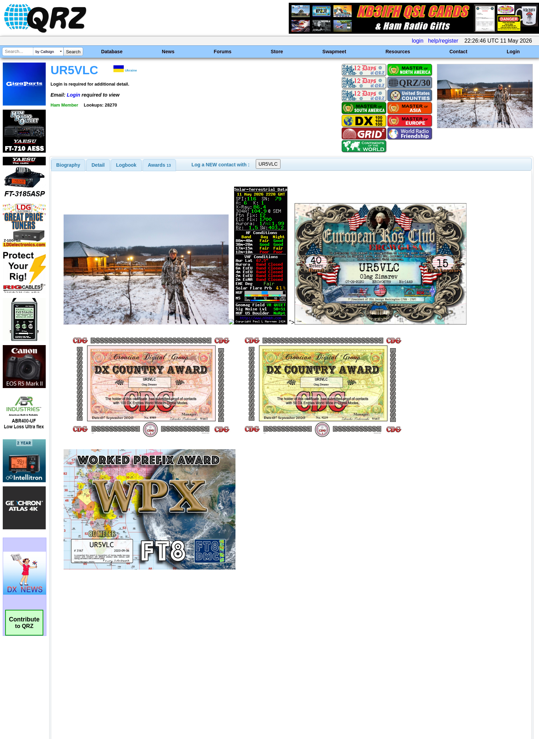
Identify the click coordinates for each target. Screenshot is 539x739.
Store (277, 51)
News (168, 51)
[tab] (68, 165)
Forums (222, 51)
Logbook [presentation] (126, 165)
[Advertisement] (185, 667)
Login (513, 51)
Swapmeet (334, 51)
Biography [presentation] (68, 165)
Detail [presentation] (97, 165)
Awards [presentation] (159, 165)
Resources (397, 51)
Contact (458, 51)
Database (111, 51)
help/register (443, 41)
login (418, 41)
